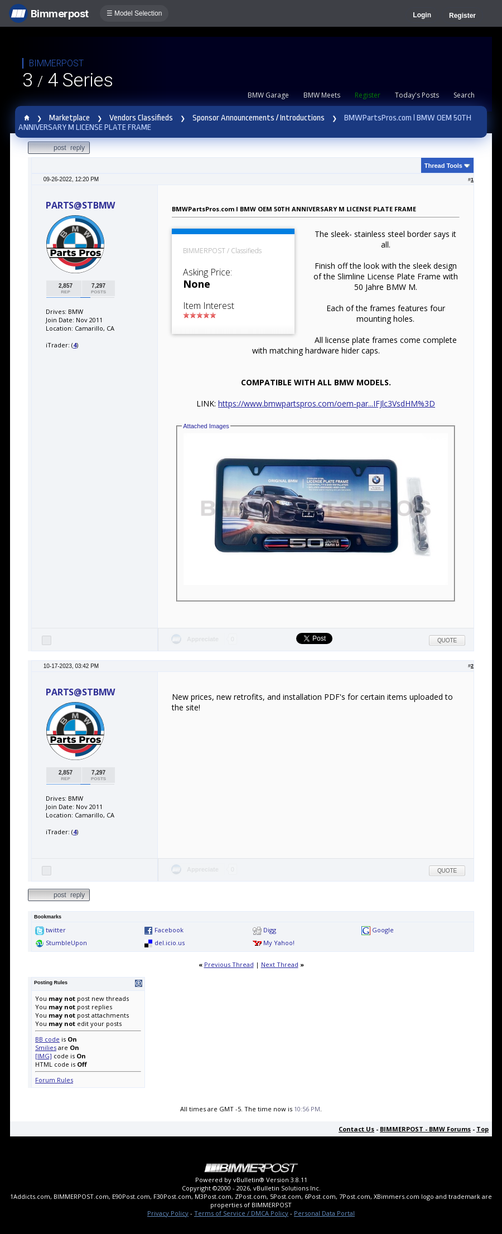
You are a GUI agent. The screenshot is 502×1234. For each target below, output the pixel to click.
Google (383, 930)
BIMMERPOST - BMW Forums (425, 1129)
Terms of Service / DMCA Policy (241, 1213)
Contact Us (356, 1129)
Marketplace (69, 118)
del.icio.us (170, 942)
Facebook (169, 930)
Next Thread (279, 964)
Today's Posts (417, 95)
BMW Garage (268, 95)
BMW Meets (321, 95)
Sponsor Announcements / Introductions (258, 118)
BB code (47, 1039)
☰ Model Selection (134, 13)
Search (464, 95)
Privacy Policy (168, 1213)
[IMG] (43, 1056)
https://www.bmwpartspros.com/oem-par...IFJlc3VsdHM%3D (326, 403)
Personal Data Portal (324, 1213)
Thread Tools (443, 165)
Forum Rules (54, 1080)
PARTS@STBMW (80, 205)
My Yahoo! (279, 942)
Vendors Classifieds (141, 118)
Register (462, 16)
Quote (447, 640)
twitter (56, 930)
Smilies (45, 1047)
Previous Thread (229, 964)
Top (482, 1129)
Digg (269, 930)
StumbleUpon (66, 942)
